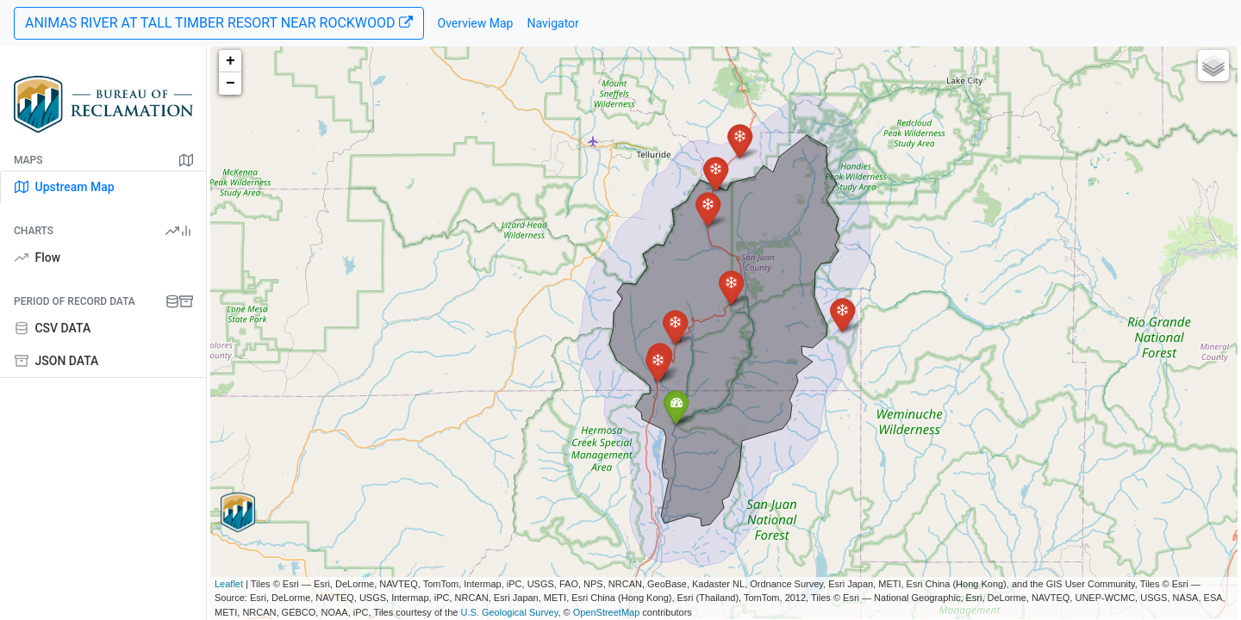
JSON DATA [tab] (56, 361)
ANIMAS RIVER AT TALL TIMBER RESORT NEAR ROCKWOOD (219, 23)
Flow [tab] (37, 257)
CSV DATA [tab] (52, 328)
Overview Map (476, 23)
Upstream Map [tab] (65, 187)
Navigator (552, 23)
